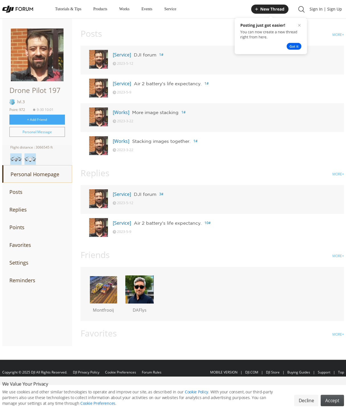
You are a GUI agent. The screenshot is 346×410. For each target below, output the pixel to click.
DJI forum (145, 54)
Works (124, 9)
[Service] (122, 55)
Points (16, 227)
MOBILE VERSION (224, 372)
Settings (18, 262)
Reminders (22, 280)
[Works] (121, 112)
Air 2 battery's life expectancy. (168, 83)
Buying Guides (298, 372)
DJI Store (273, 372)
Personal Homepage (35, 174)
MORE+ (338, 34)
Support (324, 372)
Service (170, 9)
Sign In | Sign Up (326, 9)
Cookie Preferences (120, 372)
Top (341, 372)
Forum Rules (151, 372)
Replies (18, 209)
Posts (15, 191)
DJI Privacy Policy (86, 372)
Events (147, 9)
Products (100, 9)
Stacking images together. (161, 141)
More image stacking (155, 112)
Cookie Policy (196, 397)
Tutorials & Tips (68, 9)
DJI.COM (251, 372)
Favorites (20, 244)
